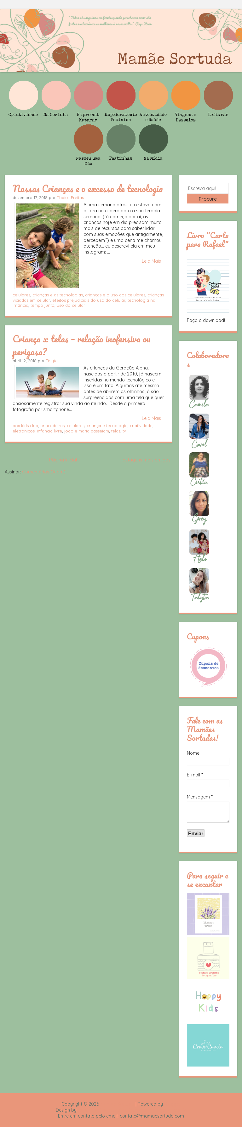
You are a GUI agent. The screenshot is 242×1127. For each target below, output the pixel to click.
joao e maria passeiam (86, 430)
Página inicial (63, 460)
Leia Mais (151, 261)
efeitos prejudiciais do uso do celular (88, 300)
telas (115, 430)
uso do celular (71, 305)
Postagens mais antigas (145, 460)
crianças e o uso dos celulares (115, 294)
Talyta (52, 360)
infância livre (49, 430)
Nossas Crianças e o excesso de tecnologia (88, 188)
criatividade (141, 425)
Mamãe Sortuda (117, 1104)
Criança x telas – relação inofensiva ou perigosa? (81, 345)
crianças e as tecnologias (57, 294)
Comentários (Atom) (44, 472)
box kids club (25, 425)
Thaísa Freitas (70, 197)
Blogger (172, 1104)
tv (124, 430)
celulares (21, 294)
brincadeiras (52, 425)
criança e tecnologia (107, 425)
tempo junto (43, 305)
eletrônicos (24, 430)
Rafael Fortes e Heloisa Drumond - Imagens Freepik (132, 1110)
